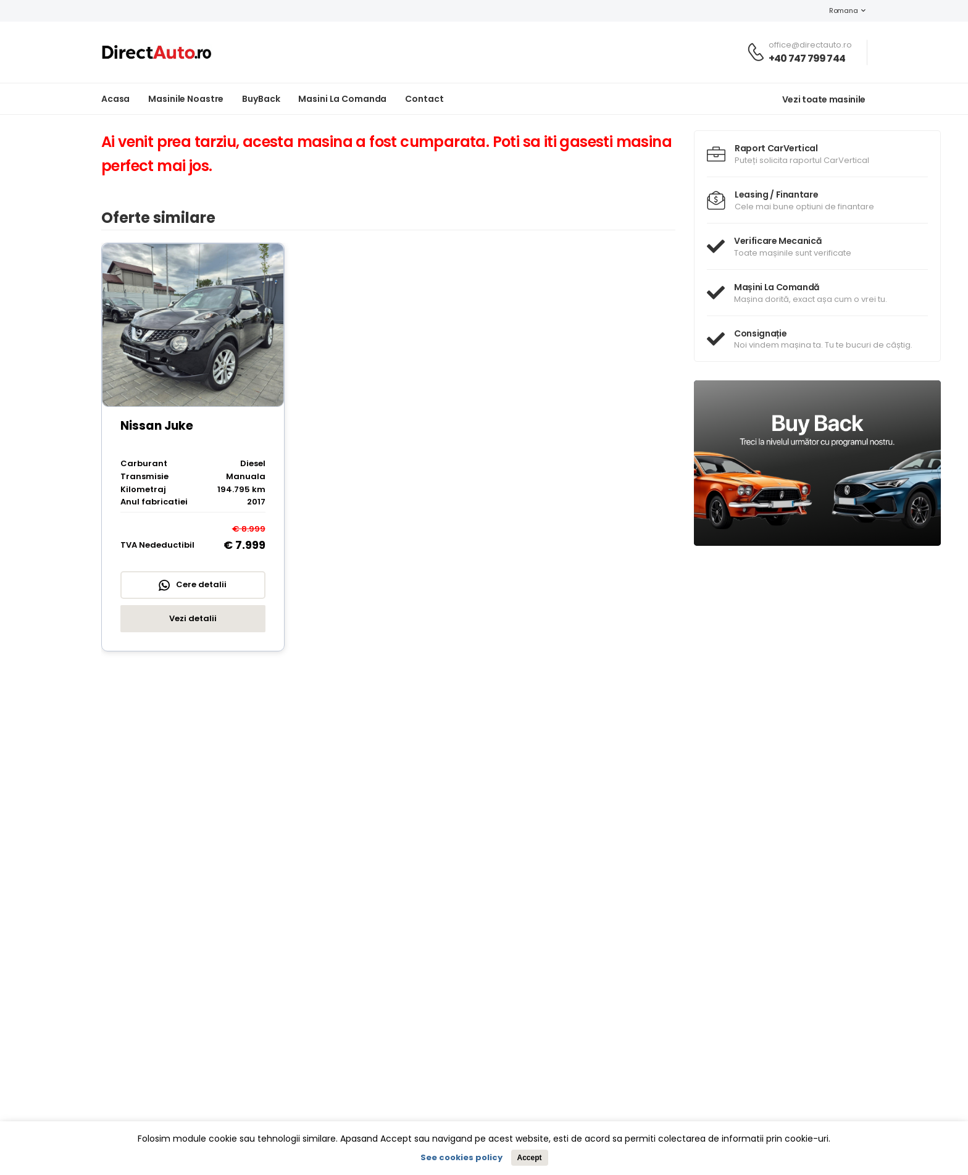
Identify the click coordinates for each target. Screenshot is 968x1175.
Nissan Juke (156, 425)
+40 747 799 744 (807, 58)
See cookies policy (461, 1157)
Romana (837, 10)
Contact (424, 99)
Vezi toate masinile (824, 99)
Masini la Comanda (342, 99)
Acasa (115, 99)
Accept (529, 1157)
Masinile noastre (185, 99)
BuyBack (261, 99)
